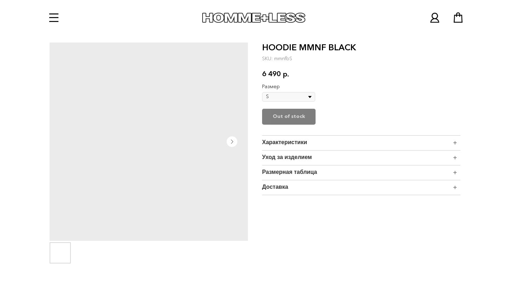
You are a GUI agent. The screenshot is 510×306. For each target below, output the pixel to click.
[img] (434, 18)
